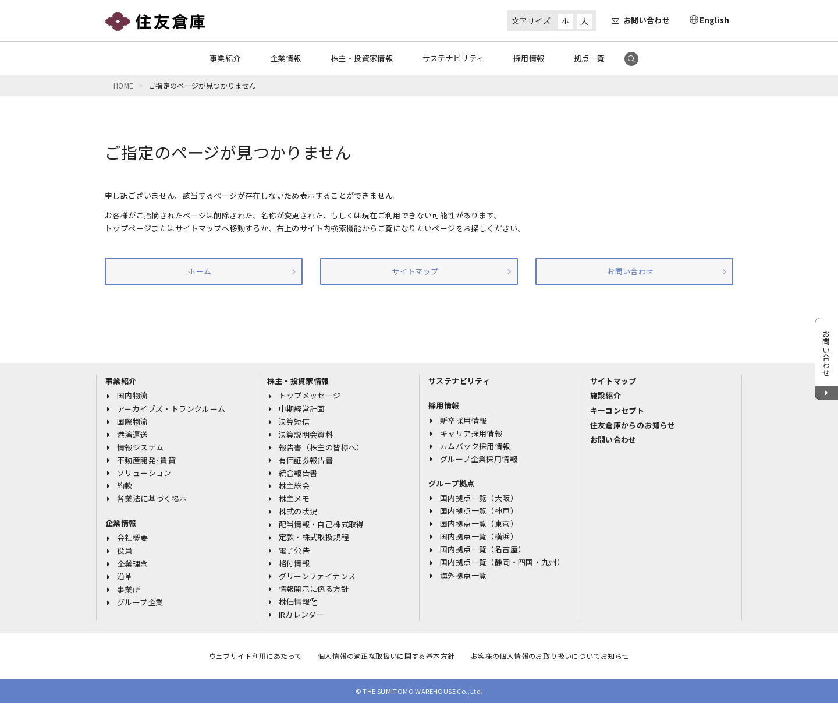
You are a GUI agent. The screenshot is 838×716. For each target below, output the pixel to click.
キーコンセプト (617, 410)
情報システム (140, 447)
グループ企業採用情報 (478, 458)
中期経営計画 (302, 408)
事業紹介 (225, 58)
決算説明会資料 (306, 434)
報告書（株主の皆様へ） (321, 447)
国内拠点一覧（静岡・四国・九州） (502, 561)
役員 (125, 550)
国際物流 (132, 421)
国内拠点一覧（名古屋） (482, 549)
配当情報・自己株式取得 (321, 524)
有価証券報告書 (306, 459)
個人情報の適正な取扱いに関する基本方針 (386, 656)
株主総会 (294, 485)
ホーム (199, 271)
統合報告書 (298, 472)
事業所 (128, 589)
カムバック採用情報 (475, 446)
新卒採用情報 (463, 420)
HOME (123, 85)
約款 (125, 485)
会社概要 (132, 537)
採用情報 (529, 58)
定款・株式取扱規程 (314, 536)
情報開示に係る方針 (314, 588)
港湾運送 (132, 434)
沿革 (125, 576)
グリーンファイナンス (317, 575)
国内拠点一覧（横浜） (479, 536)
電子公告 (294, 550)
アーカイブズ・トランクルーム (171, 408)
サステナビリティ (453, 58)
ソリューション (144, 472)
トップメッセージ (310, 395)
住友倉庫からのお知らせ (633, 425)
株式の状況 (298, 511)
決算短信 (294, 421)
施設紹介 (606, 395)
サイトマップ (415, 271)
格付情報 (294, 563)
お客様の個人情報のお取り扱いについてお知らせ (550, 656)
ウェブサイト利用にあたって (255, 656)
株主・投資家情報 (362, 58)
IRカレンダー (302, 614)
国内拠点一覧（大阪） (479, 497)
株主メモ (294, 498)
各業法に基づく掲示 (152, 498)
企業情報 (285, 58)
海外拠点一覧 (463, 575)
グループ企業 (140, 602)
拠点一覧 (589, 58)
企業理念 (132, 563)
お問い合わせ (641, 20)
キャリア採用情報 (471, 433)
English (714, 20)
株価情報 (298, 601)
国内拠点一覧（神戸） (479, 510)
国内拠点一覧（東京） (479, 523)
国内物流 (132, 395)
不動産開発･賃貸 (146, 459)
